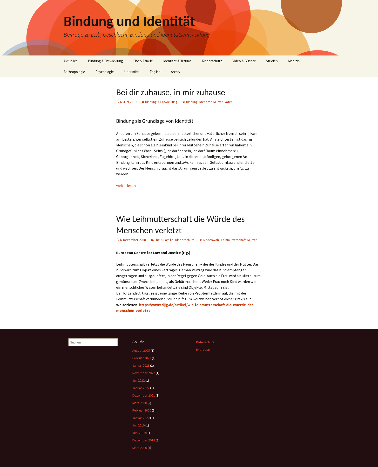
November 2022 (143, 373)
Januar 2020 (140, 418)
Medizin (294, 61)
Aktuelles (71, 61)
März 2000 (139, 448)
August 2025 (141, 350)
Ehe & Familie (143, 61)
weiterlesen (128, 185)
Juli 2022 (138, 380)
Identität (205, 102)
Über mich (131, 71)
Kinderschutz (212, 61)
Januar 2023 (140, 365)
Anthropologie (74, 71)
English (155, 71)
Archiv (175, 71)
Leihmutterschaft (233, 240)
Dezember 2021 (143, 395)
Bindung (192, 102)
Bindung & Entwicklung (105, 61)
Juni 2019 (139, 433)
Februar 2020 (141, 410)
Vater (228, 102)
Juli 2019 (138, 425)
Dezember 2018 (143, 440)
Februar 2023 (141, 358)
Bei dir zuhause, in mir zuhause (170, 92)
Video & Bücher (244, 61)
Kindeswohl (211, 240)
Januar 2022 (140, 388)
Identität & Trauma (177, 61)
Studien (272, 61)
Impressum (204, 349)
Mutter (218, 102)
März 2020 (139, 403)
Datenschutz (205, 342)
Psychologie (104, 71)
